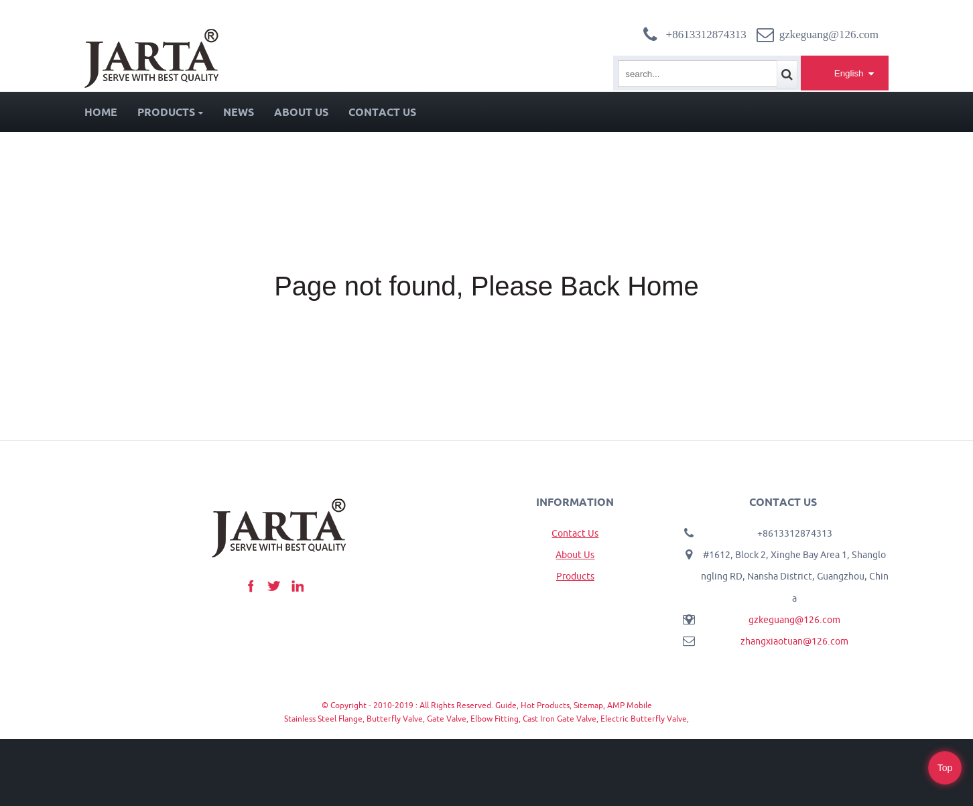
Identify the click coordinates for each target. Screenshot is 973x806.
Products (170, 112)
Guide (506, 705)
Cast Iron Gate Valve (559, 718)
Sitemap (588, 705)
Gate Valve (446, 718)
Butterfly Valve (395, 718)
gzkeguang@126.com (794, 619)
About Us (301, 112)
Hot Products (545, 705)
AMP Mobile (629, 705)
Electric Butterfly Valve (643, 718)
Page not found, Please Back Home (486, 286)
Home (100, 112)
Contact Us (382, 112)
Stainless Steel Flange (323, 718)
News (238, 112)
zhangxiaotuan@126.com (794, 641)
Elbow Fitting (494, 718)
